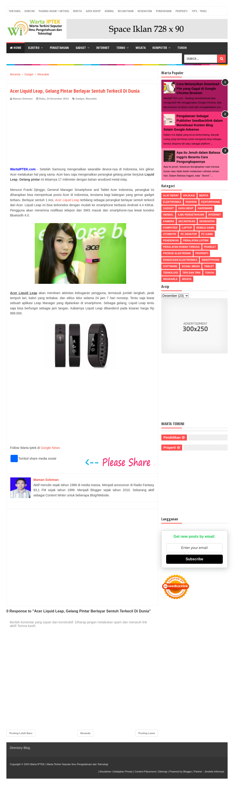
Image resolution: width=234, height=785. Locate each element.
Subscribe (194, 559)
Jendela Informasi (214, 771)
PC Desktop (189, 234)
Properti (182, 11)
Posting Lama (146, 733)
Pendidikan (164, 11)
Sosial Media (191, 266)
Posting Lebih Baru (20, 733)
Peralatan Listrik (196, 240)
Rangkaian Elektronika (180, 259)
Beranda (85, 733)
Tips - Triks (199, 11)
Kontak (29, 11)
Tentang (14, 11)
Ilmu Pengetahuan (191, 214)
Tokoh (182, 47)
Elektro (34, 47)
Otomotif (169, 234)
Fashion (191, 201)
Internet (102, 47)
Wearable (91, 98)
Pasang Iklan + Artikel (54, 11)
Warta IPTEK (37, 764)
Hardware (205, 208)
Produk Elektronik (177, 253)
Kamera (168, 221)
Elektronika (172, 201)
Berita (77, 11)
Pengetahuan (59, 47)
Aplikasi (189, 195)
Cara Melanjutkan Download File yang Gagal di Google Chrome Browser (198, 88)
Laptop (187, 227)
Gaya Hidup (93, 11)
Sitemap (162, 771)
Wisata (141, 47)
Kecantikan (126, 11)
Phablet (210, 246)
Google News (50, 448)
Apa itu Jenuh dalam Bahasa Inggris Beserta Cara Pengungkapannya (198, 157)
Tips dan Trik (191, 272)
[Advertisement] (82, 135)
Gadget (81, 47)
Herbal (109, 11)
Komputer (159, 47)
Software (170, 266)
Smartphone (210, 259)
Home (15, 47)
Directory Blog (20, 748)
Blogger (187, 771)
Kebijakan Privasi (123, 771)
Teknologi (170, 272)
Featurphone (210, 201)
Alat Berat (171, 195)
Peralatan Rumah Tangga (181, 246)
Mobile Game (205, 227)
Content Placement (145, 771)
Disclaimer (105, 771)
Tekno (120, 47)
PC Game (207, 234)
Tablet (209, 266)
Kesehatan (145, 11)
